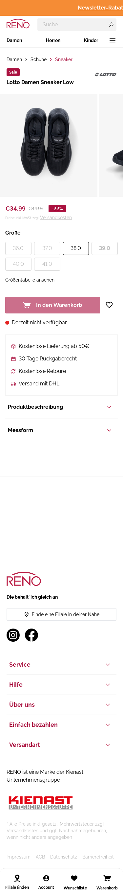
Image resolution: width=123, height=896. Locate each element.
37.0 (47, 248)
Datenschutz (63, 857)
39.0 (104, 248)
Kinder (91, 40)
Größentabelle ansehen (29, 280)
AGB (40, 857)
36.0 (18, 248)
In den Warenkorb (52, 305)
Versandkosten (56, 217)
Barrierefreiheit (98, 857)
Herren (53, 40)
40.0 (18, 264)
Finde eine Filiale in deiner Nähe (61, 614)
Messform (60, 430)
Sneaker (63, 59)
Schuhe (39, 59)
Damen (14, 40)
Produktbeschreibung (60, 407)
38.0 (76, 248)
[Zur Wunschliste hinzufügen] (111, 305)
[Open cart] (107, 878)
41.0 (47, 264)
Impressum (19, 857)
